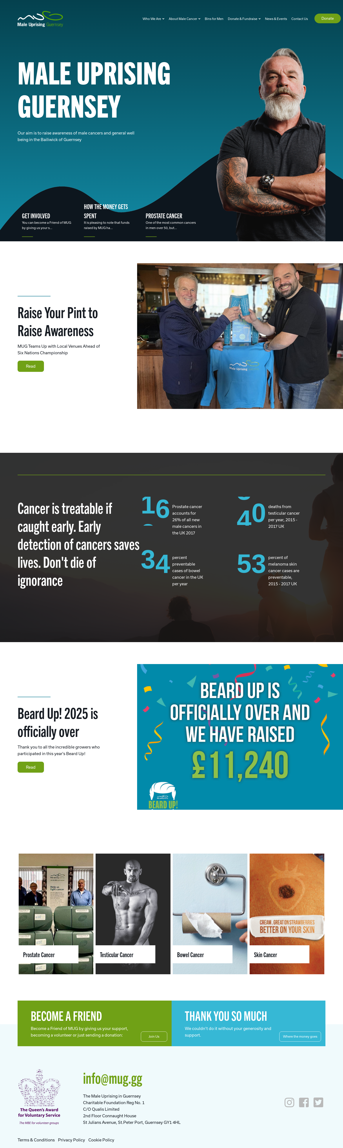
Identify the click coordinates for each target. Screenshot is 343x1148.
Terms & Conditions (36, 1139)
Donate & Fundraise (244, 19)
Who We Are (153, 19)
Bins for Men (214, 19)
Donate (327, 18)
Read (31, 366)
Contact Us (299, 19)
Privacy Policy (71, 1139)
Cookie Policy (101, 1139)
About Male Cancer (184, 19)
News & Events (276, 19)
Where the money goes (300, 1036)
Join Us (154, 1036)
